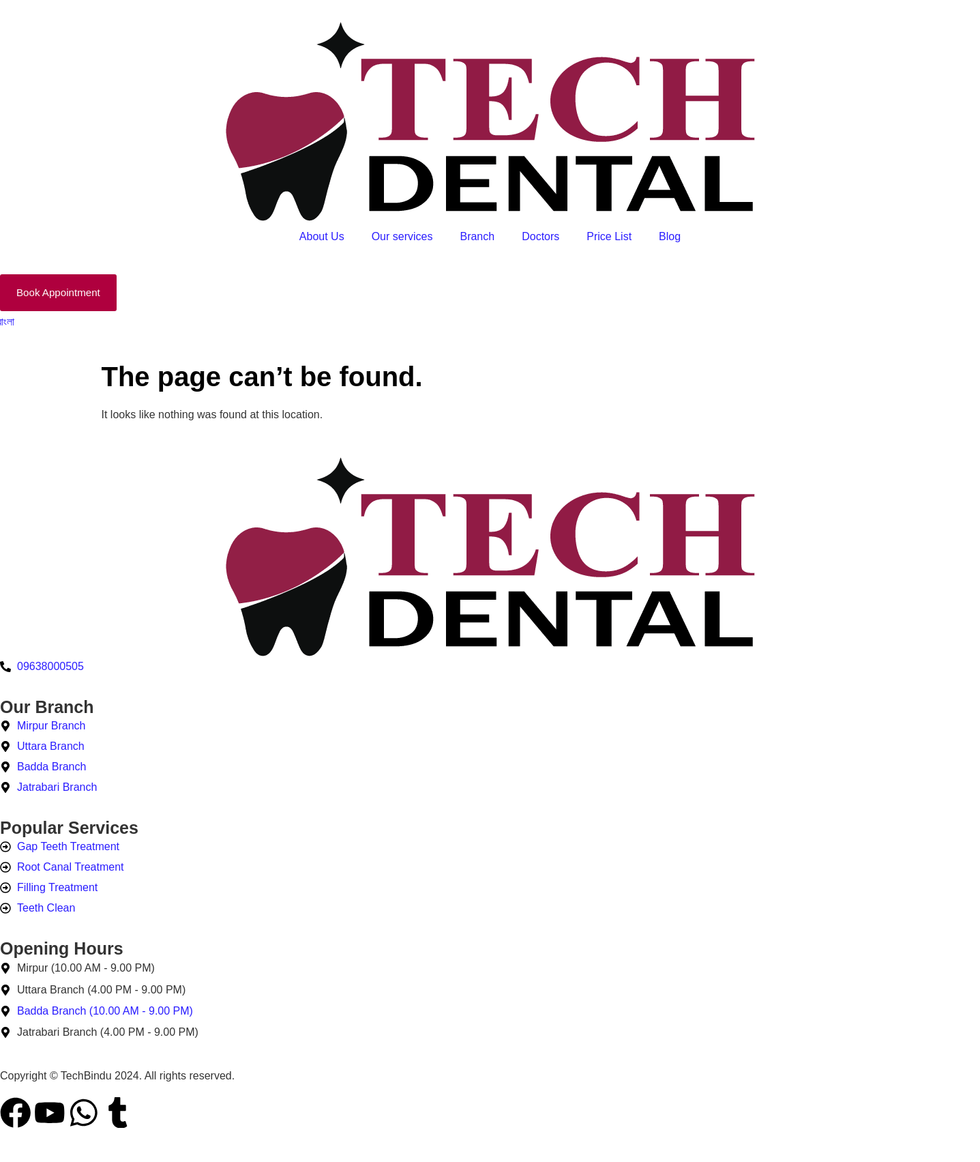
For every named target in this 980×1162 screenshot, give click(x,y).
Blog (670, 236)
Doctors (540, 236)
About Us (321, 236)
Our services (402, 236)
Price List (609, 236)
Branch (477, 236)
